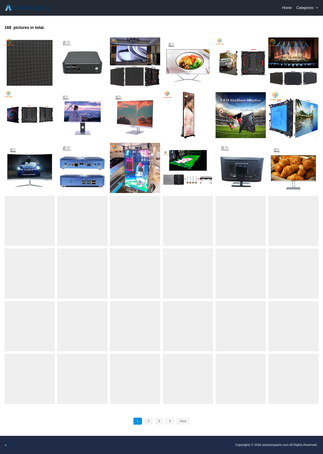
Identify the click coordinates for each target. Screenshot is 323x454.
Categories (305, 8)
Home (287, 8)
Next (183, 421)
